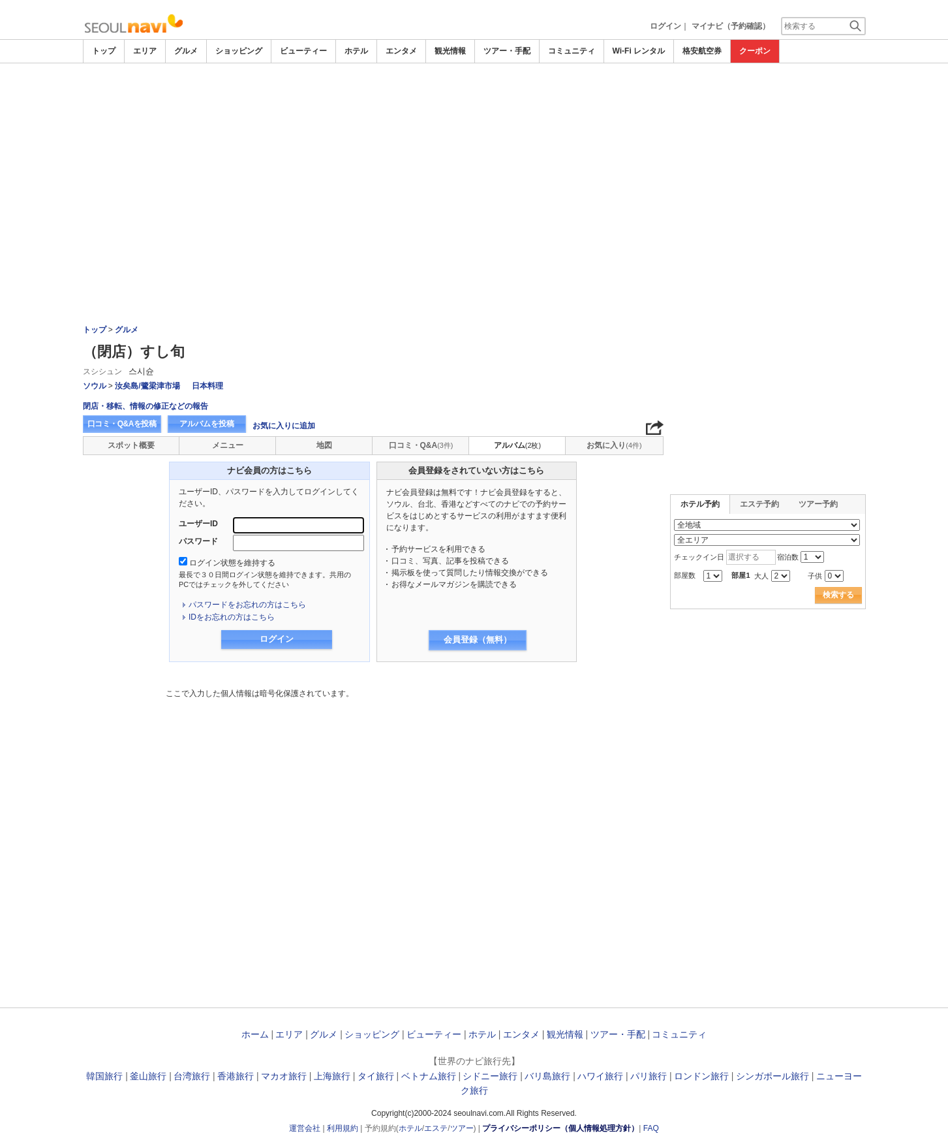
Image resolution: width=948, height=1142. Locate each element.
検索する (838, 594)
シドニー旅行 (490, 1076)
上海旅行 (332, 1076)
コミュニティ (571, 51)
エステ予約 (759, 504)
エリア (145, 51)
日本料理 (207, 385)
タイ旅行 (376, 1076)
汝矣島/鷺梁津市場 (147, 385)
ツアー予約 (818, 504)
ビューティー (303, 51)
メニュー (227, 445)
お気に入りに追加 (283, 425)
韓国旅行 (104, 1076)
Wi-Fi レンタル (639, 51)
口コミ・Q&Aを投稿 (122, 423)
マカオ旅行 (284, 1076)
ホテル (356, 51)
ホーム (255, 1034)
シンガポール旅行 (772, 1076)
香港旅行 (235, 1076)
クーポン (755, 51)
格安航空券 (702, 51)
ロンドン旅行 (701, 1076)
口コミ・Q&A (421, 445)
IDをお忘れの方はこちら (232, 617)
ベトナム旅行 (428, 1076)
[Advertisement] (474, 161)
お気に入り (614, 445)
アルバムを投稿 (206, 423)
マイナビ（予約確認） (731, 26)
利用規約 (342, 1128)
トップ (103, 51)
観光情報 (450, 51)
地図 (324, 445)
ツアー (462, 1128)
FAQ (651, 1128)
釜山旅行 (148, 1076)
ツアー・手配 (506, 51)
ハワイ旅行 (600, 1076)
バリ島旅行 (547, 1076)
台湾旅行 (192, 1076)
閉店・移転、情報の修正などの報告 (145, 406)
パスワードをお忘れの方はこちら (247, 604)
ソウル (94, 385)
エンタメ (401, 51)
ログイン (665, 26)
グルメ (186, 51)
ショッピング (238, 51)
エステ (436, 1128)
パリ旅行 (648, 1076)
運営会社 (304, 1128)
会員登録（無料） (478, 639)
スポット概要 (131, 445)
